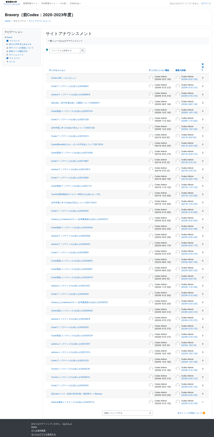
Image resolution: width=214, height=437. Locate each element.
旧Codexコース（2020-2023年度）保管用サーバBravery (76, 394)
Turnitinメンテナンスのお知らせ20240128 (70, 369)
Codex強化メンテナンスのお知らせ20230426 (72, 310)
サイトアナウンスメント (40, 21)
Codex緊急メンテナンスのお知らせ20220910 (72, 277)
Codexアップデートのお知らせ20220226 (70, 211)
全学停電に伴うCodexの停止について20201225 (73, 128)
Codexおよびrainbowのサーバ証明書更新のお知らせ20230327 (79, 302)
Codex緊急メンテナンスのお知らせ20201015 (72, 111)
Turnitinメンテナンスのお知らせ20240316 (70, 377)
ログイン (206, 3)
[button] (47, 50)
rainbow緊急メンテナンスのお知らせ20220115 (72, 402)
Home (7, 21)
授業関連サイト (30, 3)
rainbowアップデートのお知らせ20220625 (70, 244)
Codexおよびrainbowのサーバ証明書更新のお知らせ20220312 (79, 219)
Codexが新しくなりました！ (64, 78)
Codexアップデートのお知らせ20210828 (70, 177)
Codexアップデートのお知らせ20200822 (70, 86)
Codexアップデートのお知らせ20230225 (70, 294)
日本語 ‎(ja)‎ (74, 3)
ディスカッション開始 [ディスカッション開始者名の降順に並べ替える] (159, 70)
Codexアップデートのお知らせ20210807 (70, 161)
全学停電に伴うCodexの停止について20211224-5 (73, 202)
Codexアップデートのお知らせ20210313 (70, 136)
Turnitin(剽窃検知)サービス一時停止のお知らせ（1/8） (76, 194)
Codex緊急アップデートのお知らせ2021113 (71, 186)
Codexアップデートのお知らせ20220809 (70, 252)
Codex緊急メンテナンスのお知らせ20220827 (72, 269)
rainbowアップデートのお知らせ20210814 (70, 169)
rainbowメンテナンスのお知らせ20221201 (70, 286)
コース (12, 62)
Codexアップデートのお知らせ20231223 (70, 360)
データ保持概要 (38, 430)
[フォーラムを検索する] (65, 50)
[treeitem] (21, 49)
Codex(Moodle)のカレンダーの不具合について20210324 (77, 144)
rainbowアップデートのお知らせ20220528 (70, 236)
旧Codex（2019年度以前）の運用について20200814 (75, 103)
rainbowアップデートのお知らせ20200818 (70, 94)
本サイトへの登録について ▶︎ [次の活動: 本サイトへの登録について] (191, 413)
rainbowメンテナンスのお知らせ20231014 (70, 352)
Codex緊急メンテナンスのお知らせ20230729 (72, 335)
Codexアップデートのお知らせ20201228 (70, 119)
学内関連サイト (48, 3)
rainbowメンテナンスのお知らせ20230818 (70, 319)
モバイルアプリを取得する (43, 434)
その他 (63, 3)
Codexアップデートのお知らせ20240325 (70, 385)
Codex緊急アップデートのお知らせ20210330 (72, 153)
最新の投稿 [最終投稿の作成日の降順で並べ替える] (180, 70)
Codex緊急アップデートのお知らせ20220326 (72, 227)
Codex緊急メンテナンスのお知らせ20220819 (72, 261)
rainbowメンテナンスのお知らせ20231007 (70, 344)
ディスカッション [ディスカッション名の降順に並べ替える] (57, 70)
